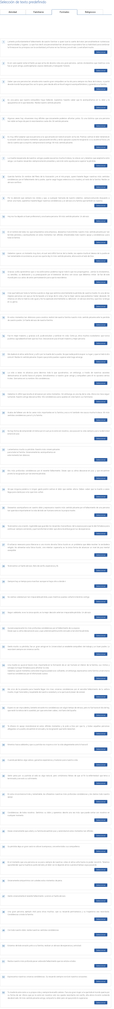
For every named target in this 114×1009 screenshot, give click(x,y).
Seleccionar (101, 52)
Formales (64, 12)
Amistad (13, 12)
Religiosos (90, 12)
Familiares (38, 12)
